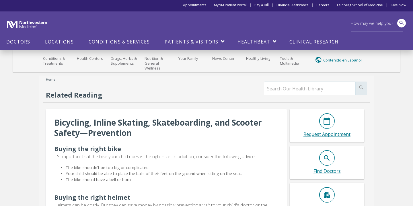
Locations (59, 42)
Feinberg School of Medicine (360, 5)
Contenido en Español (342, 60)
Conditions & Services (119, 42)
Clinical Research (313, 42)
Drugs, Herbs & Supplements (124, 61)
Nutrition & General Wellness (154, 63)
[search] (309, 89)
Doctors (18, 42)
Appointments (194, 5)
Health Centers (90, 58)
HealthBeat (253, 42)
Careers (322, 5)
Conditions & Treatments (54, 61)
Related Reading (74, 95)
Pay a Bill (261, 5)
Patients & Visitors (191, 42)
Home (50, 79)
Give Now (398, 5)
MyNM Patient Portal (230, 5)
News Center (223, 58)
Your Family (188, 58)
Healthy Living (258, 58)
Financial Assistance (292, 5)
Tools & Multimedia (289, 61)
